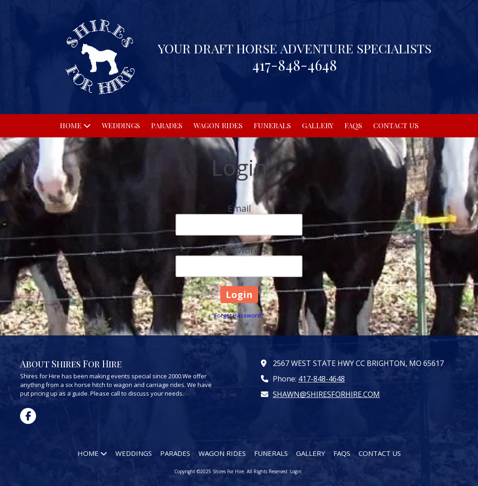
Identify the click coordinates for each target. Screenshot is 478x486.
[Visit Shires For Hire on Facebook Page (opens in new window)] (28, 416)
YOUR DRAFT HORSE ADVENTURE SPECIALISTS (294, 48)
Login (295, 471)
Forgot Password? (239, 315)
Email (239, 208)
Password (239, 250)
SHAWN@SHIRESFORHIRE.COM (326, 394)
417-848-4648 (321, 379)
